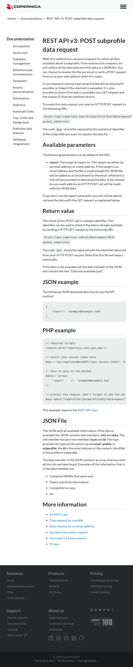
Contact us (55, 629)
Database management (21, 61)
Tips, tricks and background (23, 120)
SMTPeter (55, 592)
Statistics (19, 105)
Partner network (17, 617)
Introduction (21, 46)
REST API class (88, 413)
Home (12, 18)
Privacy (55, 547)
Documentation (31, 18)
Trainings (12, 629)
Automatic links (23, 111)
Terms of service (44, 660)
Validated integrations (21, 142)
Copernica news (58, 617)
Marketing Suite (58, 580)
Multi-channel (15, 598)
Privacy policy (65, 660)
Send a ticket (17, 635)
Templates (20, 81)
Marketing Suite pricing (105, 580)
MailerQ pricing (100, 592)
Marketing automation (20, 586)
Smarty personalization (23, 89)
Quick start (20, 53)
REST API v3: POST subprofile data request (75, 18)
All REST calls (59, 518)
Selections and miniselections (23, 72)
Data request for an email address (72, 530)
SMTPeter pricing (101, 586)
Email (10, 580)
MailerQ (54, 586)
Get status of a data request (68, 541)
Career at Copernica (61, 623)
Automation (21, 98)
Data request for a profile (66, 524)
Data (10, 592)
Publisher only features (22, 131)
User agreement (87, 660)
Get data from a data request (69, 536)
